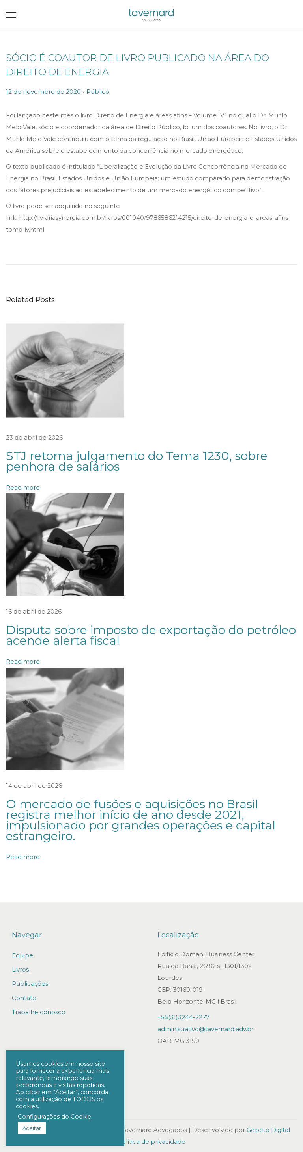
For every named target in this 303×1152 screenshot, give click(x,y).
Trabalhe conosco (38, 1012)
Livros (20, 969)
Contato (24, 998)
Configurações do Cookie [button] (54, 1116)
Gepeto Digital (268, 1129)
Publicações (30, 983)
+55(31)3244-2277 (183, 1017)
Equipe (22, 955)
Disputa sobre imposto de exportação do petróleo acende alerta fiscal (151, 635)
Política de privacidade (151, 1141)
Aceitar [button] (31, 1128)
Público (97, 91)
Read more (23, 487)
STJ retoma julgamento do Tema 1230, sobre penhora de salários (136, 461)
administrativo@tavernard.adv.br (205, 1029)
